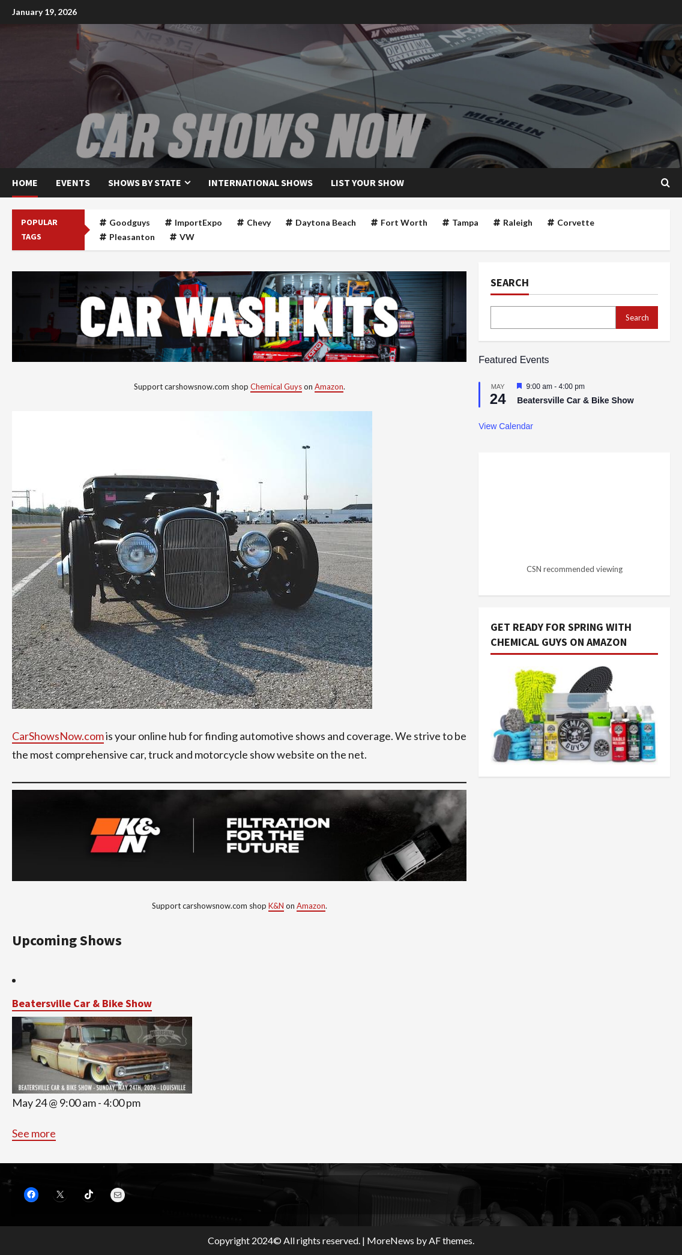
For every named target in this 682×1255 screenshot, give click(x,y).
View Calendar (505, 426)
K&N (276, 905)
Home (25, 182)
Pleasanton (132, 237)
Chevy (259, 222)
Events (73, 182)
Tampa (465, 222)
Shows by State (144, 182)
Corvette (575, 222)
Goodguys (129, 222)
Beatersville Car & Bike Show (82, 1003)
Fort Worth (404, 222)
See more (34, 1133)
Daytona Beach (325, 222)
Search (509, 282)
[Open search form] (665, 182)
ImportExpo (198, 222)
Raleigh (518, 222)
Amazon (329, 386)
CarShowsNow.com (58, 735)
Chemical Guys (276, 386)
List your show (367, 182)
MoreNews (390, 1240)
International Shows (260, 182)
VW (187, 237)
